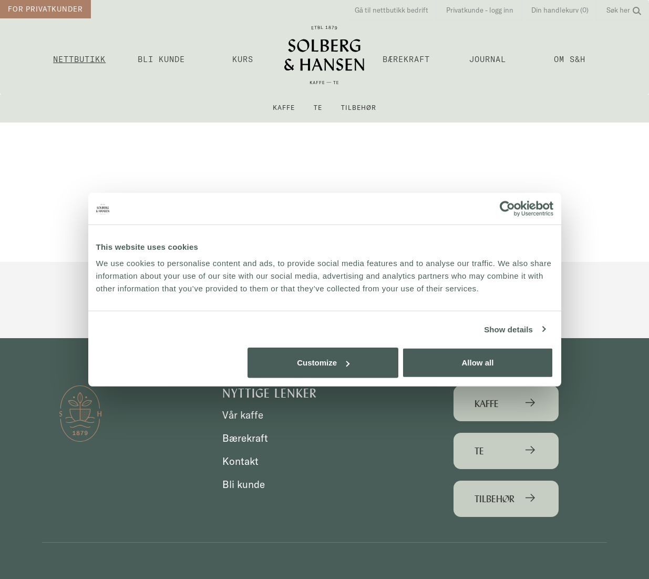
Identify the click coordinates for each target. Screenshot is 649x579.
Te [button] (318, 107)
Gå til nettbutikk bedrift (391, 10)
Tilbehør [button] (358, 107)
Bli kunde (161, 59)
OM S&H (569, 59)
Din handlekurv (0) (560, 10)
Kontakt (240, 461)
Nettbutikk (79, 59)
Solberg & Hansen (324, 55)
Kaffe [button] (284, 107)
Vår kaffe (242, 415)
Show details (508, 328)
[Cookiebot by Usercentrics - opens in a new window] (507, 208)
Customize (323, 362)
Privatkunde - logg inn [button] (479, 10)
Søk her (623, 10)
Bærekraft (406, 59)
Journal (487, 59)
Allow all (478, 362)
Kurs (242, 59)
